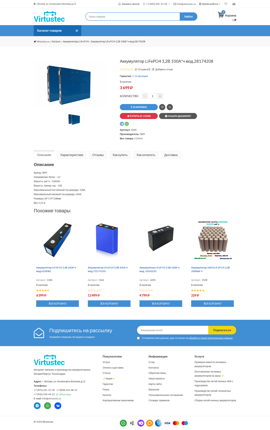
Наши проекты (157, 378)
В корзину (139, 107)
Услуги (103, 30)
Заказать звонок (128, 3)
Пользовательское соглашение (166, 394)
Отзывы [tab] (98, 155)
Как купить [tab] (120, 155)
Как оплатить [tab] (146, 155)
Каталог (107, 394)
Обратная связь (157, 372)
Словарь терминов (159, 400)
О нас (89, 30)
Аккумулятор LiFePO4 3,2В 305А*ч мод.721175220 (108, 269)
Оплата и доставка (125, 30)
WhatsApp (63, 394)
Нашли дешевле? (178, 116)
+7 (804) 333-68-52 (66, 389)
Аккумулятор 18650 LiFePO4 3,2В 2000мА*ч (210, 269)
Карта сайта (155, 383)
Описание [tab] (44, 155)
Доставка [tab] (171, 155)
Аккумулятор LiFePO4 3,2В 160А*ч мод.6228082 (56, 269)
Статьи (149, 30)
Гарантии (108, 383)
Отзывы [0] (141, 69)
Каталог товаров (49, 31)
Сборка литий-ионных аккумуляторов (215, 400)
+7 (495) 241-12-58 (156, 3)
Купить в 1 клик (139, 116)
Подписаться (221, 330)
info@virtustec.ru (185, 3)
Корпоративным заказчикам (118, 400)
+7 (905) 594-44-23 (44, 394)
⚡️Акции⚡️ (185, 30)
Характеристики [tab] (71, 155)
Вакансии (154, 389)
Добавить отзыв (161, 69)
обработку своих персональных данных (210, 337)
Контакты (165, 30)
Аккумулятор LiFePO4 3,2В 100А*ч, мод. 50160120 (159, 269)
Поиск (106, 389)
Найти (188, 16)
